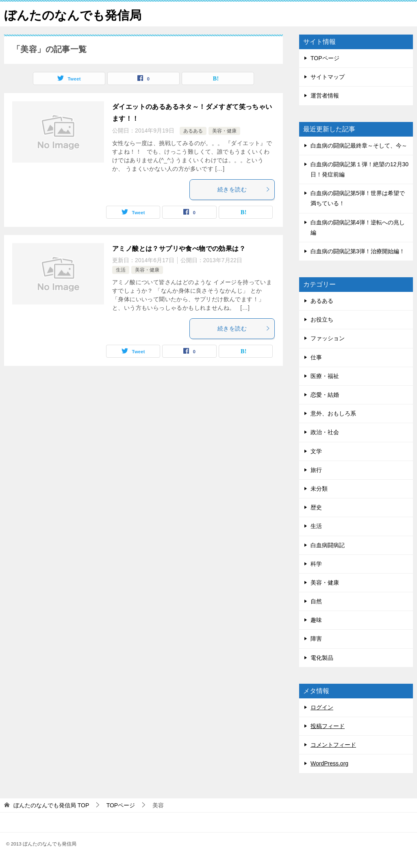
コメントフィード (333, 744)
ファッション (328, 338)
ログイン (322, 707)
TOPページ (325, 58)
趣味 (316, 620)
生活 (121, 270)
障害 (316, 638)
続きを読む (243, 189)
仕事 (316, 357)
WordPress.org (329, 763)
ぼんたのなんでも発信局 (72, 14)
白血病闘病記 (328, 545)
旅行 (316, 470)
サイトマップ (328, 77)
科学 (316, 564)
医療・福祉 (325, 376)
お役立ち (322, 319)
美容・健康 (224, 131)
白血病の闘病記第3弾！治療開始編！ (358, 251)
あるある (193, 131)
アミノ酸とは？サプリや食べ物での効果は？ (178, 248)
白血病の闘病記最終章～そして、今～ (359, 145)
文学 (316, 451)
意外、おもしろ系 (333, 413)
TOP (51, 805)
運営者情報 (325, 95)
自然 (316, 601)
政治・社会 (325, 432)
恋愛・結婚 (325, 394)
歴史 (316, 507)
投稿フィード (328, 726)
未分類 (319, 488)
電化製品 (322, 657)
